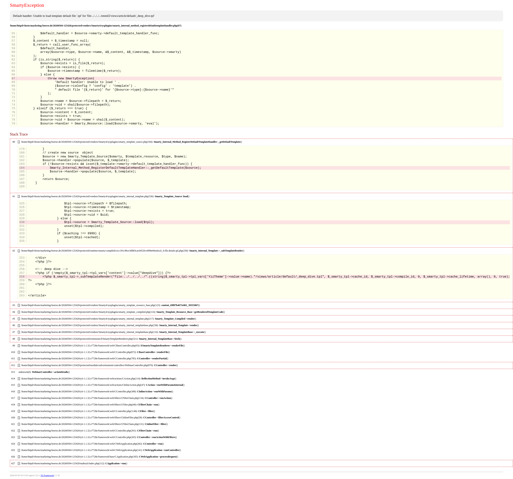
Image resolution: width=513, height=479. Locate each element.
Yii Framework (47, 475)
